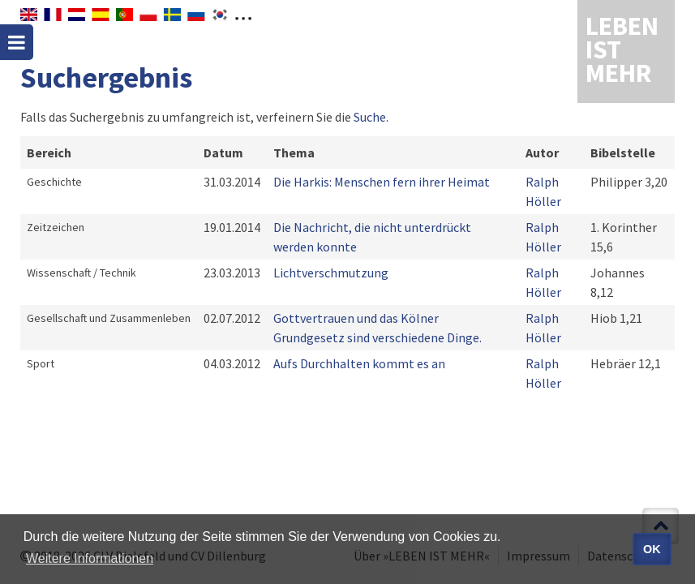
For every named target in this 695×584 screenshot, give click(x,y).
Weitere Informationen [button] (89, 558)
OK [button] (652, 549)
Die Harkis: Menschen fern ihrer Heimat (381, 182)
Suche (370, 117)
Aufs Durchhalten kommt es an (359, 363)
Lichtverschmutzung (330, 272)
